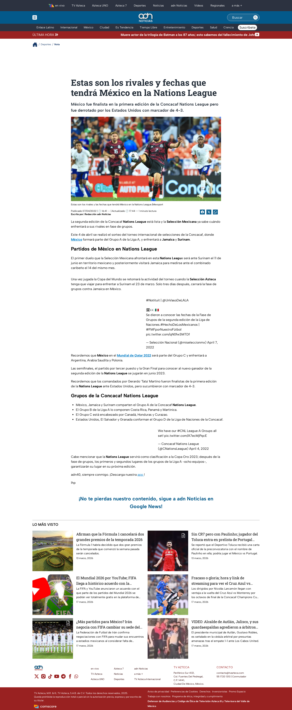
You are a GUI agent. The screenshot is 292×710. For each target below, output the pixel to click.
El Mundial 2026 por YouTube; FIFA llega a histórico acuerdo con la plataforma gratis (106, 580)
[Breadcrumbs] (36, 44)
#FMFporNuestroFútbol (163, 329)
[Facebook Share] (202, 212)
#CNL (181, 431)
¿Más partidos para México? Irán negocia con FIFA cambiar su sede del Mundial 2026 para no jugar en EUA (108, 624)
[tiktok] (50, 678)
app (140, 475)
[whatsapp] (76, 677)
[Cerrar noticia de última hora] (257, 35)
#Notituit (153, 300)
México (76, 239)
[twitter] (36, 678)
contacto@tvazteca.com (230, 672)
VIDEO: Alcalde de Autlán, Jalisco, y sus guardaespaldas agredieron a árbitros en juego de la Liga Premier (224, 624)
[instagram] (43, 678)
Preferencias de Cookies (184, 691)
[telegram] (63, 678)
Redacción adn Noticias (98, 214)
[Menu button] (48, 17)
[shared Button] (215, 212)
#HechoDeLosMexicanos (179, 325)
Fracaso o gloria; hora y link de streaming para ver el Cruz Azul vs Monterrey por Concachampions (220, 580)
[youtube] (56, 678)
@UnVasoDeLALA (175, 300)
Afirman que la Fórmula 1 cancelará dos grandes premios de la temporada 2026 (110, 537)
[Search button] (255, 17)
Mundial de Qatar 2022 (134, 355)
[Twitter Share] (208, 212)
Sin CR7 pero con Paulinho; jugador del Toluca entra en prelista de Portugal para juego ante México (224, 537)
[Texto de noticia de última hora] (157, 34)
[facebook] (70, 678)
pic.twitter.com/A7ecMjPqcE (185, 436)
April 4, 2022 (199, 449)
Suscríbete (247, 27)
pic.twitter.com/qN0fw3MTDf (168, 334)
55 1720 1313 (223, 676)
